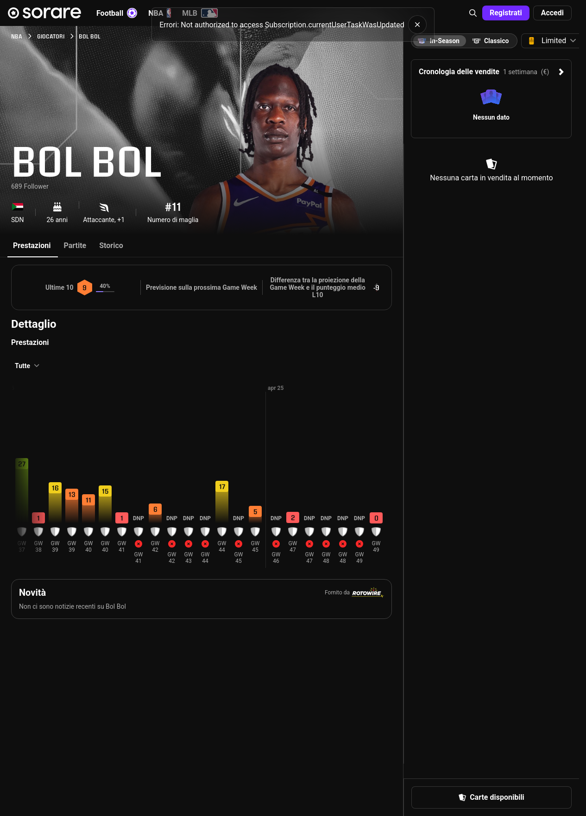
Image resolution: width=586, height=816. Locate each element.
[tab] (490, 41)
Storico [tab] (111, 245)
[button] (473, 13)
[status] (293, 24)
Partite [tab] (74, 245)
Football (116, 13)
